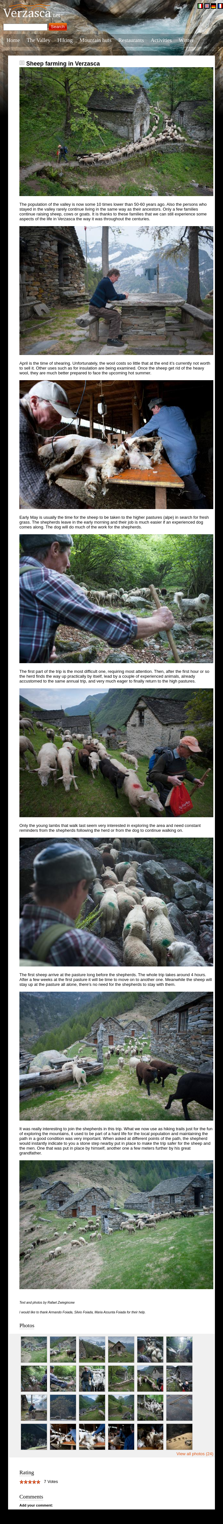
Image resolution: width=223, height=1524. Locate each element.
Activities (161, 40)
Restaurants (131, 40)
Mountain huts (96, 40)
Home (13, 40)
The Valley (39, 40)
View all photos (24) (194, 1453)
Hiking (65, 40)
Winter (186, 40)
